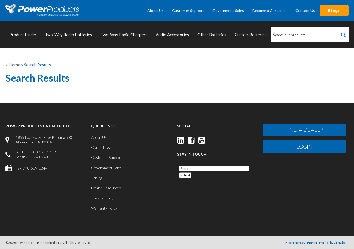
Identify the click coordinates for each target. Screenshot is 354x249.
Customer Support (188, 10)
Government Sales (228, 10)
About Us (155, 10)
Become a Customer (269, 10)
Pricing (96, 178)
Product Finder (22, 34)
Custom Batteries (251, 34)
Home (14, 64)
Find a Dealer (304, 129)
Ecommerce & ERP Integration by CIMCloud (317, 243)
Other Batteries (211, 34)
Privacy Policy (102, 198)
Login (334, 10)
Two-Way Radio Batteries (68, 34)
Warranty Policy (104, 208)
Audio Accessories (172, 34)
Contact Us (305, 10)
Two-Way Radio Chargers (123, 34)
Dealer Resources (106, 188)
